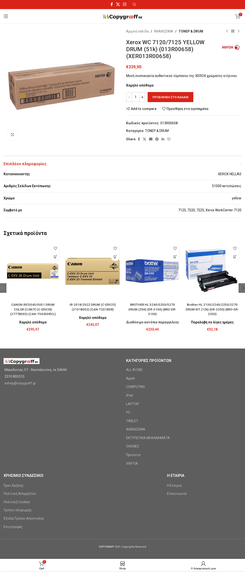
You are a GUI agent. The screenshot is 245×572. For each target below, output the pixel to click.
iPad (129, 395)
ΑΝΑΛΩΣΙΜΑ (163, 31)
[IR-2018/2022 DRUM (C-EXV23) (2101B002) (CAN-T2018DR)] (92, 271)
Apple (130, 378)
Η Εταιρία (174, 485)
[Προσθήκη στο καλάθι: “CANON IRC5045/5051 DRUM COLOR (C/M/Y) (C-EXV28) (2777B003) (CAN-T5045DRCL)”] (55, 257)
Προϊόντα (133, 455)
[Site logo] (122, 16)
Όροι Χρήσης (14, 485)
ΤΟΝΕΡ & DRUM (190, 31)
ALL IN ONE (134, 370)
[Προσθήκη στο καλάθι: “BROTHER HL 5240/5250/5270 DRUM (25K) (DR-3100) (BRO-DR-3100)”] (175, 257)
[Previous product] (227, 31)
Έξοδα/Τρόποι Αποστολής (24, 518)
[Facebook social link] (111, 4)
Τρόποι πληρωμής (18, 510)
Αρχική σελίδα (137, 31)
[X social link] (117, 4)
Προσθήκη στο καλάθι (170, 97)
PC (128, 412)
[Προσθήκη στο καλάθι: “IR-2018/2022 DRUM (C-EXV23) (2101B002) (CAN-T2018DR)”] (115, 257)
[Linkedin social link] (163, 139)
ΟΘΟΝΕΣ (132, 446)
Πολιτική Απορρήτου (20, 494)
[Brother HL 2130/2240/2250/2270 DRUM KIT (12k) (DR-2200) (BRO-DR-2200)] (212, 271)
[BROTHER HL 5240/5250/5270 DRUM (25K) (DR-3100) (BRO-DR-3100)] (152, 271)
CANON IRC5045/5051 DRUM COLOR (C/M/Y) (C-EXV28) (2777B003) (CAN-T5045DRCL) (32, 309)
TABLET (132, 421)
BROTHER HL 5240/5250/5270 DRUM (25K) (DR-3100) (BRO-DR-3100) (152, 309)
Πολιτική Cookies (17, 502)
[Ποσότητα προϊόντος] (135, 97)
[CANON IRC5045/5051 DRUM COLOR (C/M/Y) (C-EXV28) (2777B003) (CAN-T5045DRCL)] (33, 271)
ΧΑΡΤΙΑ (132, 463)
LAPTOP (132, 404)
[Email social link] (151, 139)
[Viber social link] (169, 139)
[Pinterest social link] (157, 139)
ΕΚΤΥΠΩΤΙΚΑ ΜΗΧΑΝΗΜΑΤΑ (148, 438)
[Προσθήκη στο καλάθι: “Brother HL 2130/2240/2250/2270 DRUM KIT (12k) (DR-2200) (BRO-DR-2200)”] (235, 257)
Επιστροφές (13, 527)
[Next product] (238, 31)
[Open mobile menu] (6, 16)
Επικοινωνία (177, 494)
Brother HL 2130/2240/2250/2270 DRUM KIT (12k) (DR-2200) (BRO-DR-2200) (212, 309)
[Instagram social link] (125, 4)
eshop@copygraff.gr (20, 383)
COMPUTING (135, 387)
